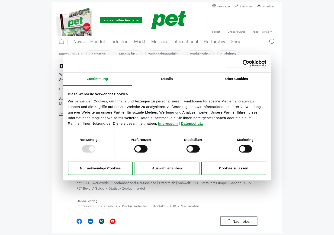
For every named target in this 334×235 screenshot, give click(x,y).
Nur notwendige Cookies (100, 168)
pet (79, 183)
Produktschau (200, 54)
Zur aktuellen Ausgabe (121, 20)
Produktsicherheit (135, 206)
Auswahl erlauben (167, 168)
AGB (173, 206)
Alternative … (99, 54)
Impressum (168, 123)
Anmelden (265, 6)
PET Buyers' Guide (90, 188)
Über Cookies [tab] (236, 79)
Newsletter (220, 6)
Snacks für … (128, 54)
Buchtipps (228, 54)
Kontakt (159, 206)
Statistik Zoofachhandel (127, 188)
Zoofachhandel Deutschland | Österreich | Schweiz (152, 183)
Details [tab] (167, 79)
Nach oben (239, 221)
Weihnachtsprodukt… (164, 54)
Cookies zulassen (233, 168)
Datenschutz (192, 123)
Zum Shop (243, 6)
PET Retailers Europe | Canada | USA (223, 183)
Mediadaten (190, 206)
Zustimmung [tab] (97, 79)
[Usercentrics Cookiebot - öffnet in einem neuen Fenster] (246, 63)
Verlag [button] (265, 31)
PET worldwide (97, 183)
